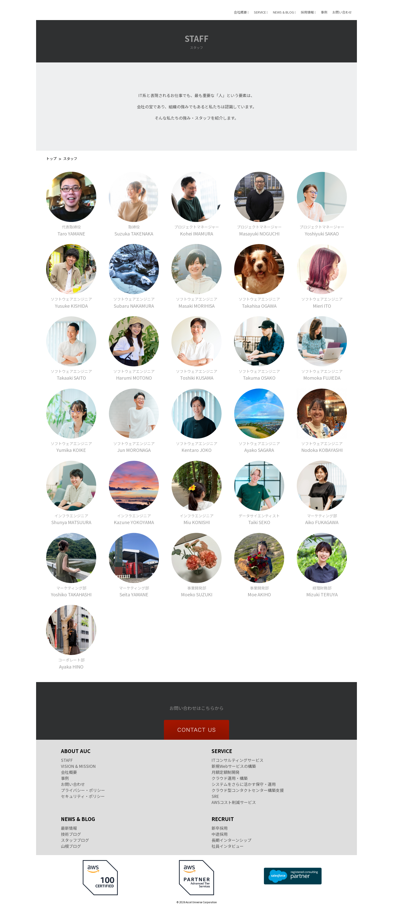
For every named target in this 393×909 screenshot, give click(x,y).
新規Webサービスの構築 (234, 766)
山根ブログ (71, 846)
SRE (215, 796)
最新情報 (69, 828)
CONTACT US (196, 730)
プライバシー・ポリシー (83, 790)
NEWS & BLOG (284, 12)
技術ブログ (71, 834)
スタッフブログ (75, 840)
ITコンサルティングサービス (237, 760)
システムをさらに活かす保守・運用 (244, 784)
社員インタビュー (228, 846)
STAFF (67, 760)
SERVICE (261, 12)
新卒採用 (220, 828)
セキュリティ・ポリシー (83, 796)
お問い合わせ (342, 12)
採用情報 (308, 12)
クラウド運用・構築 (230, 778)
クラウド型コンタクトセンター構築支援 (248, 790)
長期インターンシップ (231, 840)
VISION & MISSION (78, 766)
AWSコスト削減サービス (234, 802)
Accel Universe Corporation (69, 10)
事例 (324, 12)
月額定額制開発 (226, 772)
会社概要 (241, 12)
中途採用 (220, 834)
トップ (51, 159)
